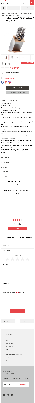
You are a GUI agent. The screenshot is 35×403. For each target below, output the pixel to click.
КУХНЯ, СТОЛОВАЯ (12, 13)
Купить (17, 228)
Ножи (21, 13)
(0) (10, 67)
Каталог (10, 8)
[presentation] (15, 305)
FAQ (7, 349)
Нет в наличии (17, 88)
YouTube (21, 292)
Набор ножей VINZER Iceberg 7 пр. (10, 15)
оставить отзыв (15, 67)
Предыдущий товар (9, 321)
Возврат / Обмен (10, 346)
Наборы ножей (27, 13)
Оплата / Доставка (10, 343)
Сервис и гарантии (11, 340)
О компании (9, 338)
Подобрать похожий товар (18, 92)
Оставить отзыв (17, 311)
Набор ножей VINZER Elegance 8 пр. (17, 190)
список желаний (10, 73)
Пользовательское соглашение (14, 354)
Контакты (8, 357)
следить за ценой (9, 78)
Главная (3, 13)
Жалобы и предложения (12, 352)
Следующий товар (26, 321)
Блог (7, 360)
